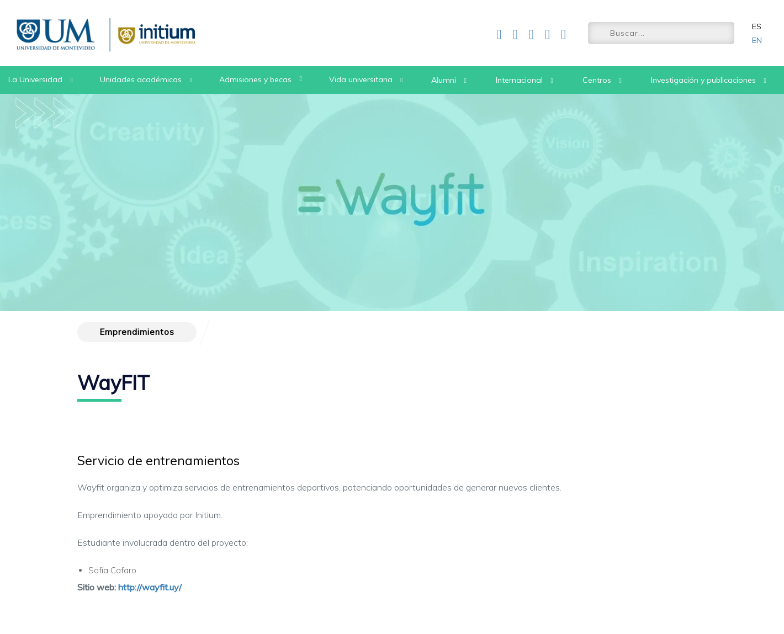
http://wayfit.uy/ (150, 587)
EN (757, 40)
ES (756, 26)
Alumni (443, 80)
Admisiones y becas (255, 79)
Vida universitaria (361, 79)
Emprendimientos (136, 332)
